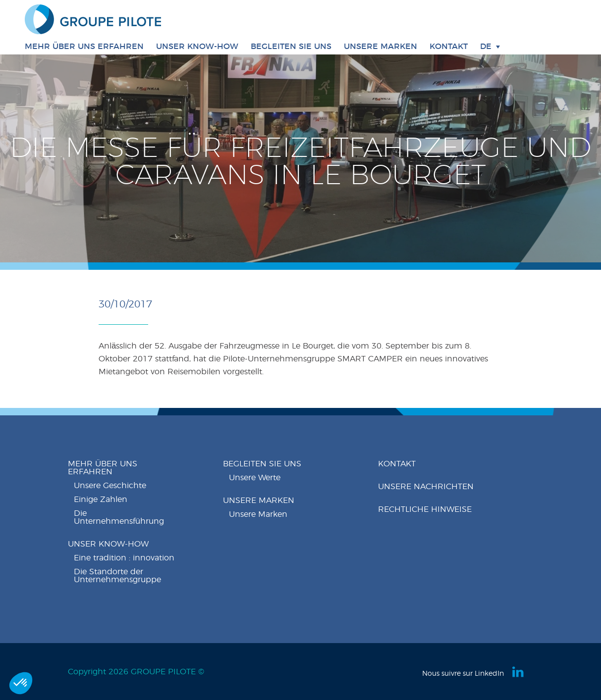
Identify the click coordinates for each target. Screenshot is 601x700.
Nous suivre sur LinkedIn (463, 673)
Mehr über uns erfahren (102, 468)
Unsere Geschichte (110, 486)
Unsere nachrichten (426, 487)
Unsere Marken (380, 46)
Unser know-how (108, 544)
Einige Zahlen (100, 499)
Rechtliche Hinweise (425, 509)
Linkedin (518, 671)
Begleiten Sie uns (262, 464)
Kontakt (449, 46)
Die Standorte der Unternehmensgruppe (117, 576)
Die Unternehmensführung (119, 517)
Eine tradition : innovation (124, 558)
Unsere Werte (254, 478)
